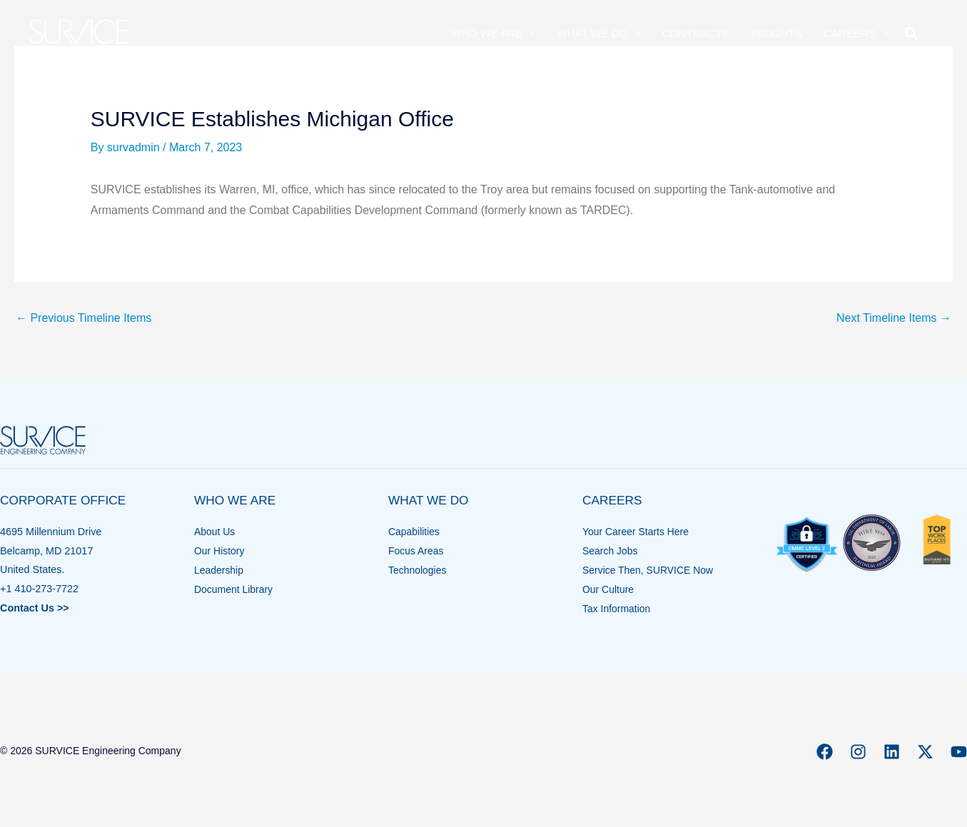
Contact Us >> (34, 608)
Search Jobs (610, 551)
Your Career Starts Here (637, 531)
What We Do (598, 33)
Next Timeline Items (893, 318)
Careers (856, 33)
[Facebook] (824, 752)
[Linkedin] (892, 752)
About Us (215, 531)
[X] (925, 752)
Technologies (418, 569)
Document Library (234, 588)
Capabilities (414, 531)
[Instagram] (858, 752)
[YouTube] (959, 752)
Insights (776, 33)
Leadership (219, 569)
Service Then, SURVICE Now (649, 569)
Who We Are (493, 33)
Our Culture (608, 588)
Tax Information (617, 608)
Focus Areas (416, 551)
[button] (911, 33)
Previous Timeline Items (83, 318)
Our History (220, 551)
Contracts (695, 33)
